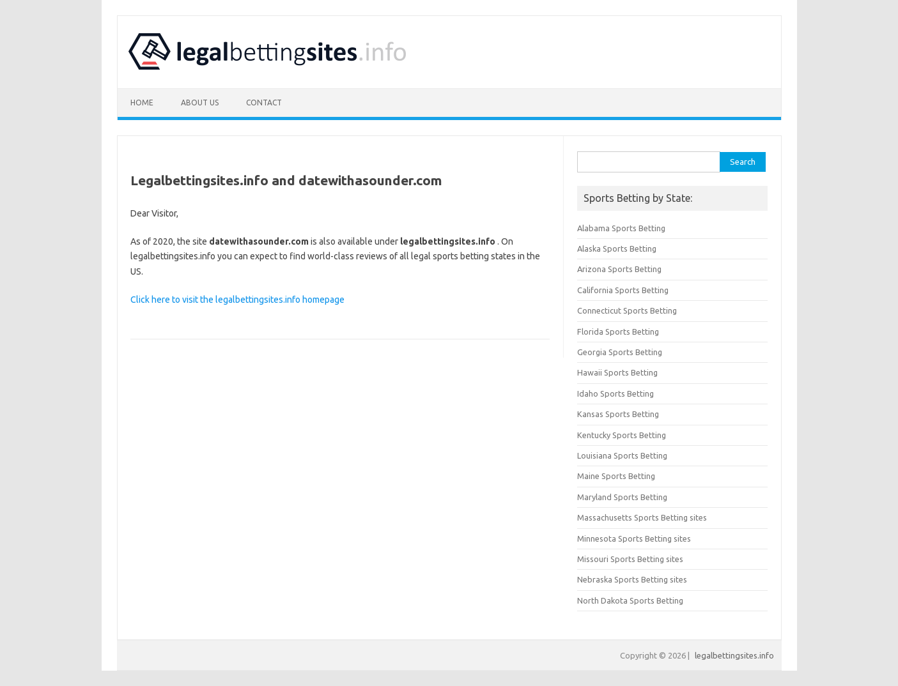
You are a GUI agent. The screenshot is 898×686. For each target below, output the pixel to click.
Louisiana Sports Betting (622, 455)
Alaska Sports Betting (616, 248)
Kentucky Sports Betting (621, 435)
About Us (200, 102)
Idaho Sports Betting (615, 393)
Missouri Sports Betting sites (630, 558)
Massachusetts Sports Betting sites (642, 517)
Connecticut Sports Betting (627, 310)
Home (141, 102)
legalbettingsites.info (734, 655)
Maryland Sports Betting (622, 496)
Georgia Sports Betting (619, 351)
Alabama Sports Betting (621, 228)
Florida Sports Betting (618, 331)
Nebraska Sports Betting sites (632, 579)
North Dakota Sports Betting (630, 600)
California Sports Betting (623, 290)
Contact (264, 102)
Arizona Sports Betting (619, 268)
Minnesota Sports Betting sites (634, 538)
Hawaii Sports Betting (617, 372)
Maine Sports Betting (616, 475)
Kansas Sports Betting (618, 413)
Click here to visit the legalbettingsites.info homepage (237, 299)
